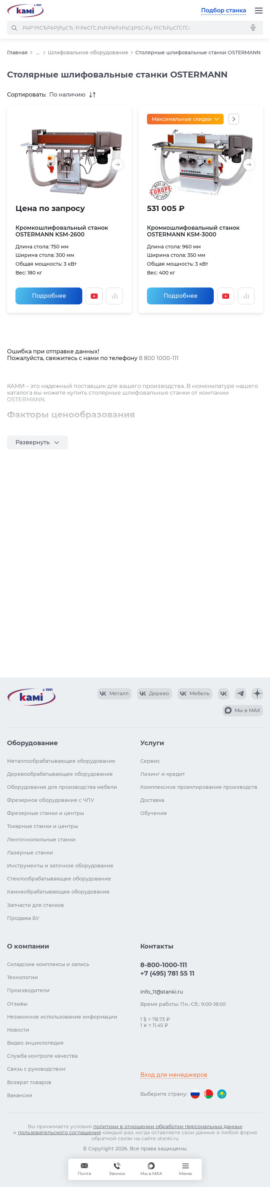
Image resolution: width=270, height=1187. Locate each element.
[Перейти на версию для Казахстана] (221, 1094)
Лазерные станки (30, 852)
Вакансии (19, 1095)
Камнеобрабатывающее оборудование (58, 892)
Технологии (22, 977)
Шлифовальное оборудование (88, 52)
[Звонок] (117, 1169)
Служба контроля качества (42, 1056)
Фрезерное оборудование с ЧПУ (50, 800)
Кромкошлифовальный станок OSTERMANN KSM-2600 (61, 231)
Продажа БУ (23, 918)
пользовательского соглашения (59, 1132)
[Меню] (259, 10)
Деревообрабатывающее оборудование (60, 774)
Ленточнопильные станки (41, 839)
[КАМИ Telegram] (240, 693)
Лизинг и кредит (162, 774)
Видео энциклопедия (35, 1043)
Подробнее (49, 295)
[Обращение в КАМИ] (84, 1169)
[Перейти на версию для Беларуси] (208, 1094)
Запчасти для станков (35, 905)
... (37, 53)
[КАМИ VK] (223, 693)
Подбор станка (223, 10)
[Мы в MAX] (151, 1169)
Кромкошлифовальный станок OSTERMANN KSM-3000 (193, 231)
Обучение (153, 813)
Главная (17, 52)
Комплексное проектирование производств (198, 787)
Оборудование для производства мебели (62, 787)
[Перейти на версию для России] (195, 1094)
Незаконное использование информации (62, 1017)
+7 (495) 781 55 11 (167, 973)
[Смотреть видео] (94, 296)
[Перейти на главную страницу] (25, 10)
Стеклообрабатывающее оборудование (59, 879)
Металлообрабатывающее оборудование (61, 761)
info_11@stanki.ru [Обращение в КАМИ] (161, 992)
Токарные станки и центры (42, 826)
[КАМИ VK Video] (114, 693)
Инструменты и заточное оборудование (60, 866)
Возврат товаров (29, 1082)
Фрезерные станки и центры (45, 813)
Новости (18, 1030)
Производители (28, 990)
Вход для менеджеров (173, 1074)
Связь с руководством (36, 1069)
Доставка (152, 800)
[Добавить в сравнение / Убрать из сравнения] (114, 296)
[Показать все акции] (234, 119)
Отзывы (17, 1004)
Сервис (150, 761)
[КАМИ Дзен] (257, 693)
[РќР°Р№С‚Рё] (14, 28)
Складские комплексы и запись (48, 964)
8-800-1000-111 (163, 965)
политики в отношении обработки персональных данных (167, 1126)
